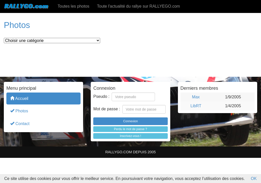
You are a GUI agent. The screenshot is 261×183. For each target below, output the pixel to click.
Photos (19, 110)
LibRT (195, 106)
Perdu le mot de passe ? (130, 129)
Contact (20, 123)
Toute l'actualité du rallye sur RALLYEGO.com (138, 6)
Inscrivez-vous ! (130, 136)
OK (254, 178)
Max (196, 97)
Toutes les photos (73, 6)
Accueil (19, 98)
